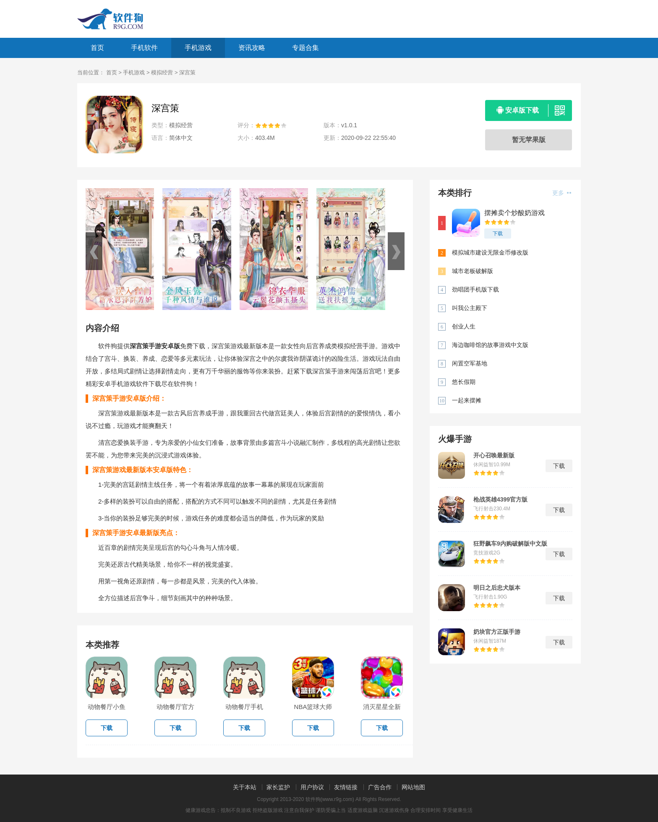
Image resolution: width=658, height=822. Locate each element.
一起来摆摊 (466, 400)
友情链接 (346, 787)
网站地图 (413, 787)
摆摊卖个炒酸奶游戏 (514, 212)
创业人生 (463, 326)
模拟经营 (162, 72)
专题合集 (305, 47)
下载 (498, 233)
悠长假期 (463, 381)
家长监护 (278, 787)
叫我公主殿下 (469, 308)
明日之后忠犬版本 (496, 587)
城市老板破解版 (472, 271)
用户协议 (312, 787)
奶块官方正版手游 (496, 631)
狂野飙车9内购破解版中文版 (510, 543)
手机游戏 (198, 47)
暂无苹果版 (529, 139)
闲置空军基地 (469, 363)
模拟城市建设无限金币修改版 (490, 252)
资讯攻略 (251, 47)
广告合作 (380, 787)
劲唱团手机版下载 (475, 289)
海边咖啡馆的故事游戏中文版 (490, 344)
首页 (97, 47)
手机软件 (144, 47)
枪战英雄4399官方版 (500, 499)
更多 (561, 192)
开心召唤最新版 (493, 455)
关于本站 (244, 787)
